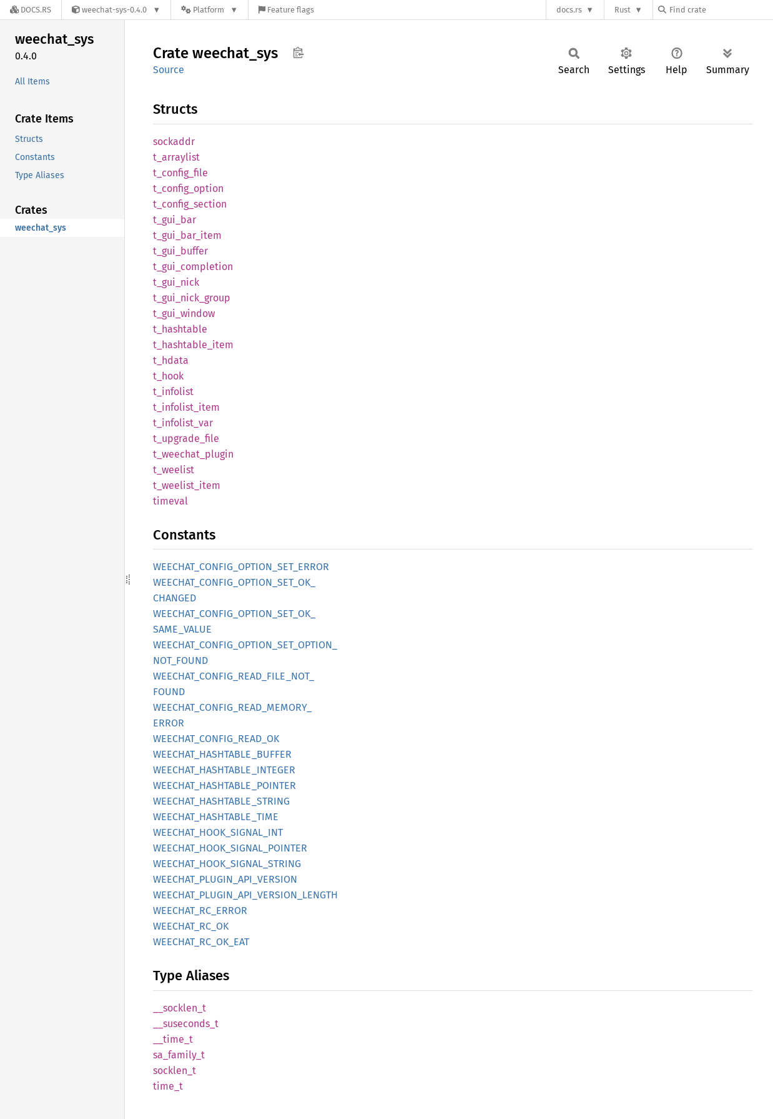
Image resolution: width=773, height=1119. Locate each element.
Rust (622, 9)
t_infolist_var (183, 423)
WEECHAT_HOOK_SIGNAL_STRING (227, 864)
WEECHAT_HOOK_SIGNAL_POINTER (230, 848)
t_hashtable (180, 329)
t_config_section (190, 204)
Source (168, 70)
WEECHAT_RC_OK (191, 926)
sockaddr (174, 142)
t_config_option (188, 188)
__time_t (173, 1039)
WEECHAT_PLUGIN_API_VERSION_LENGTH (245, 895)
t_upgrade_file (186, 438)
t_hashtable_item (193, 345)
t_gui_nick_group (191, 298)
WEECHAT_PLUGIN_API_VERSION (225, 879)
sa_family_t (179, 1055)
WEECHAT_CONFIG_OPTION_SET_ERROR (241, 567)
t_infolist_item (186, 407)
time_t (168, 1086)
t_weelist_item (186, 485)
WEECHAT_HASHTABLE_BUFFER (222, 754)
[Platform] (209, 9)
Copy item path (298, 52)
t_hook (168, 376)
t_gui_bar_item (187, 235)
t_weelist (173, 470)
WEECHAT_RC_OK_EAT (201, 942)
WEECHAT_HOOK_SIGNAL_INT (218, 832)
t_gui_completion (193, 267)
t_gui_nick (176, 282)
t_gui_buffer (180, 251)
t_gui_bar (174, 220)
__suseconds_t (186, 1024)
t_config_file (180, 173)
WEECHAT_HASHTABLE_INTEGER (224, 770)
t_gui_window (184, 313)
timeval (170, 501)
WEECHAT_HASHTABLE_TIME (215, 817)
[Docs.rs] (30, 9)
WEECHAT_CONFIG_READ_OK (216, 739)
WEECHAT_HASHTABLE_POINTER (224, 785)
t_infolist (173, 392)
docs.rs (569, 9)
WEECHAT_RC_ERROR (200, 910)
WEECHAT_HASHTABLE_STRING (221, 801)
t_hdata (171, 360)
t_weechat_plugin (193, 454)
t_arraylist (176, 157)
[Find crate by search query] (720, 9)
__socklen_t (179, 1008)
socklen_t (174, 1070)
